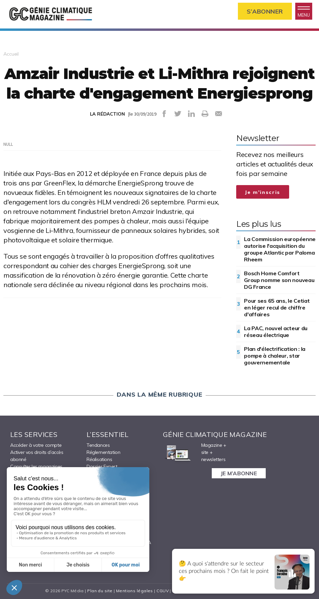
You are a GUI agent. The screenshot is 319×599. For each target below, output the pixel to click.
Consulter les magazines (36, 466)
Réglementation (103, 452)
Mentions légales (134, 590)
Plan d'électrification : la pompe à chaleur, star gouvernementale (274, 355)
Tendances (98, 445)
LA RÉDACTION (107, 114)
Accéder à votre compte (35, 445)
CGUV (162, 590)
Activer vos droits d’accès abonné (36, 455)
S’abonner (265, 11)
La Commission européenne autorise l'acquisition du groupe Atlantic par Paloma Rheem (280, 249)
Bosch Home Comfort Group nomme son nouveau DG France (279, 280)
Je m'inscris (262, 192)
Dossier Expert (102, 466)
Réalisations (99, 459)
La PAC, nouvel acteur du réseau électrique (275, 331)
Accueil (11, 54)
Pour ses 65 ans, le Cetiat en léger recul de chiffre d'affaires (276, 307)
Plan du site (99, 590)
